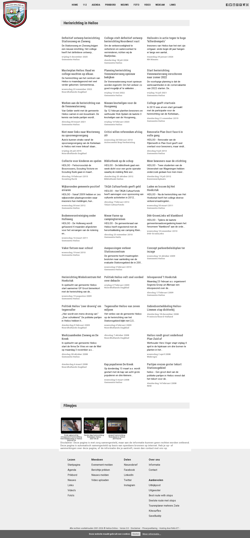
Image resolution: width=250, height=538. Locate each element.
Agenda (96, 4)
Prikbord (110, 4)
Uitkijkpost (155, 485)
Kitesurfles (155, 510)
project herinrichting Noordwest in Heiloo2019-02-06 (117, 436)
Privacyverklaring (149, 528)
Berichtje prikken (100, 469)
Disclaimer (135, 528)
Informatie (154, 464)
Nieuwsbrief (131, 464)
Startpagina (74, 464)
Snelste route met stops (162, 500)
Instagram (129, 485)
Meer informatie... (152, 534)
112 (85, 4)
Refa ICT (175, 528)
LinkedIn (128, 475)
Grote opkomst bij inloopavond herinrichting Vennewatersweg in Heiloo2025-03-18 (71, 437)
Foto (136, 4)
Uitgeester (155, 490)
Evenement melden (102, 464)
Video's (72, 490)
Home (75, 4)
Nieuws (125, 4)
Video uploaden (100, 480)
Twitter (128, 480)
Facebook (129, 469)
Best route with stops (161, 495)
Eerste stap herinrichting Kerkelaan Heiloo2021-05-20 (94, 436)
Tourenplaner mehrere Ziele (164, 505)
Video (147, 4)
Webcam (160, 4)
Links (173, 4)
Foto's (71, 495)
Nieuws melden (100, 475)
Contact (153, 469)
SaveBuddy (155, 515)
